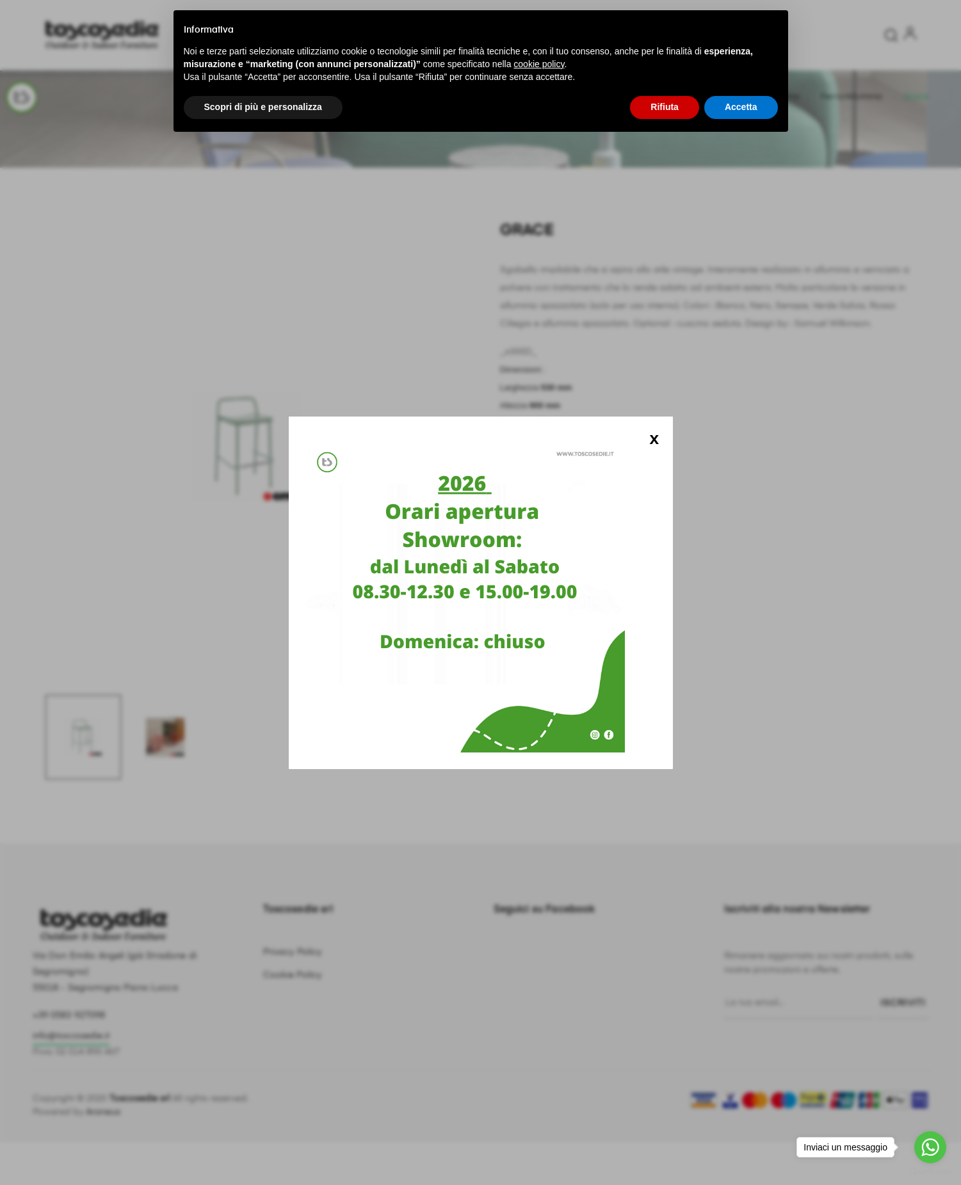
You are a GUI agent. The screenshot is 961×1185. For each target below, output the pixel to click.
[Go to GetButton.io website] (930, 1172)
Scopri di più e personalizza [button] (263, 107)
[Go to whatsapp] (930, 1147)
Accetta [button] (741, 107)
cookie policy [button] (538, 64)
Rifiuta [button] (664, 107)
